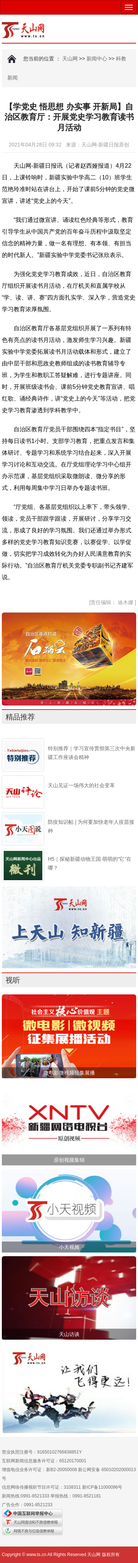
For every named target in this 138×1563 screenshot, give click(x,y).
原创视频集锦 (69, 1160)
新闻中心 (96, 59)
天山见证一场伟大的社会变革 (81, 785)
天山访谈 (69, 1334)
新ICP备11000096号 (102, 1487)
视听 (13, 980)
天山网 (70, 59)
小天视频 (69, 1247)
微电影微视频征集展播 (69, 1073)
